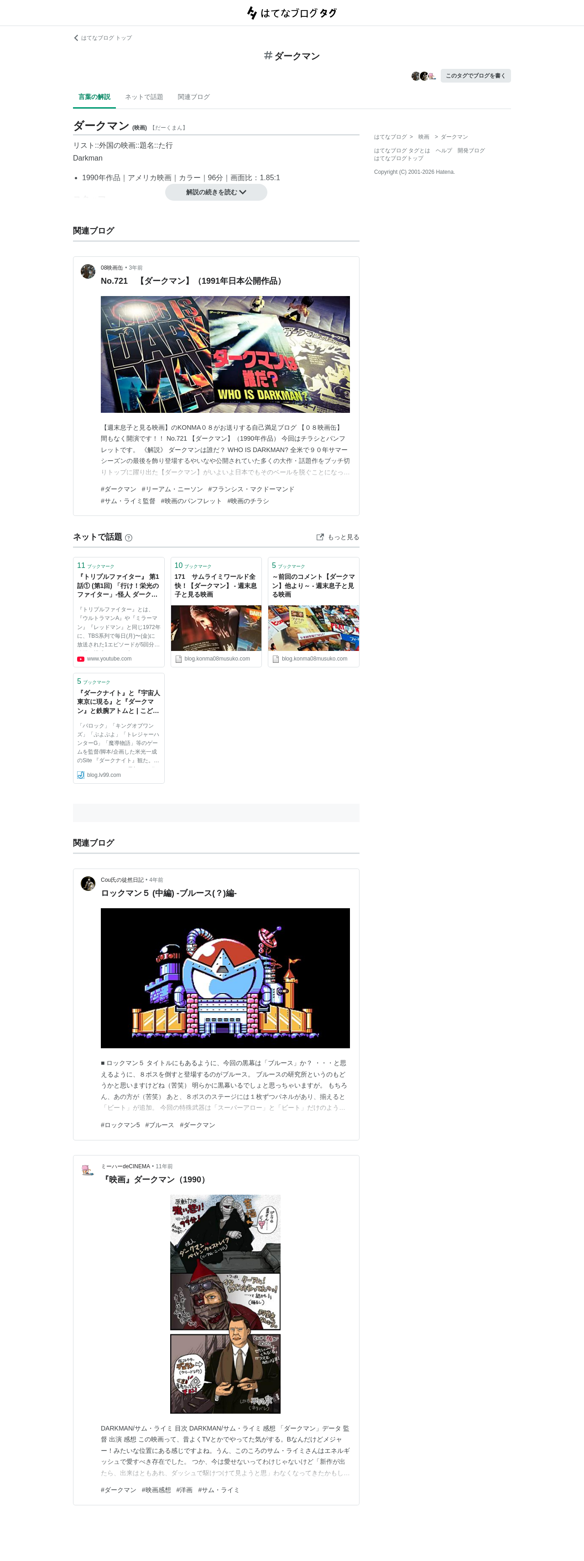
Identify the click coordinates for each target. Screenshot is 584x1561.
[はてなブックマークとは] (128, 536)
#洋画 (185, 1489)
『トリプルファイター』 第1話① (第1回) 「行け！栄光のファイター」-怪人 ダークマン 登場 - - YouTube (118, 586)
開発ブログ (471, 150)
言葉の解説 (94, 96)
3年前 (136, 268)
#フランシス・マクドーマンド (252, 489)
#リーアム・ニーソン (172, 489)
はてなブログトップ (398, 158)
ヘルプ (444, 150)
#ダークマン (118, 489)
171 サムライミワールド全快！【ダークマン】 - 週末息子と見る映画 (216, 585)
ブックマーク (96, 565)
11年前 (164, 1166)
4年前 (156, 880)
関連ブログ (194, 96)
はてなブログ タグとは (402, 150)
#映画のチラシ (249, 501)
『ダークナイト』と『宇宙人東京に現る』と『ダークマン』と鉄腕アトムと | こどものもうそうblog (118, 702)
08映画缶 (112, 268)
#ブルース (160, 1125)
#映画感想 (156, 1489)
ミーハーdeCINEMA (125, 1166)
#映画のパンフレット (191, 501)
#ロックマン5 (120, 1125)
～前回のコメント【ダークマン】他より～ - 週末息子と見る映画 (313, 585)
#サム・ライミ (219, 1489)
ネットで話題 (144, 96)
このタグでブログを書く (476, 76)
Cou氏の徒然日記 (122, 880)
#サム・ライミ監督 (128, 501)
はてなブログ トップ (102, 38)
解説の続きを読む (216, 192)
